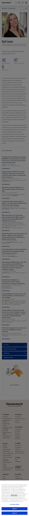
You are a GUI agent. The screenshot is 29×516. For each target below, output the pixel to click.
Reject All (14, 510)
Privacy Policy (14, 497)
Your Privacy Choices (14, 506)
